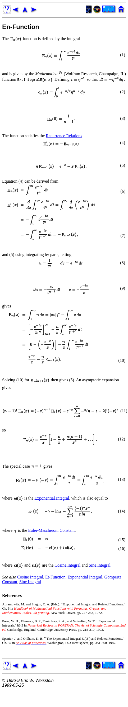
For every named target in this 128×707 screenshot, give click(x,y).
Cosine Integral (67, 565)
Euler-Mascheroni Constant (51, 530)
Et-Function (55, 577)
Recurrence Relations (64, 136)
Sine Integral (100, 565)
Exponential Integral (51, 498)
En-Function (20, 26)
